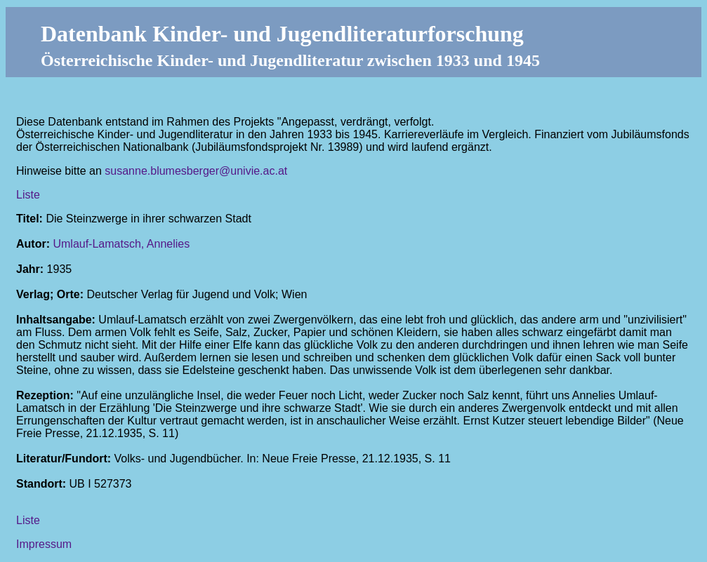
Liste (28, 195)
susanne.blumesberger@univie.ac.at (196, 171)
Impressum (44, 544)
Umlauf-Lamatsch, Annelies (121, 244)
